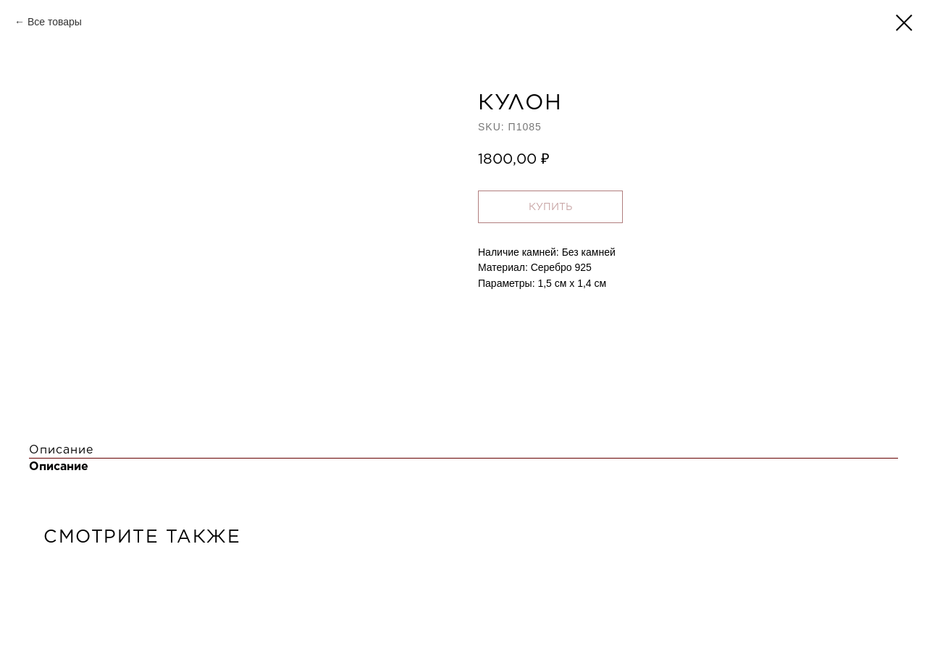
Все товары (55, 22)
